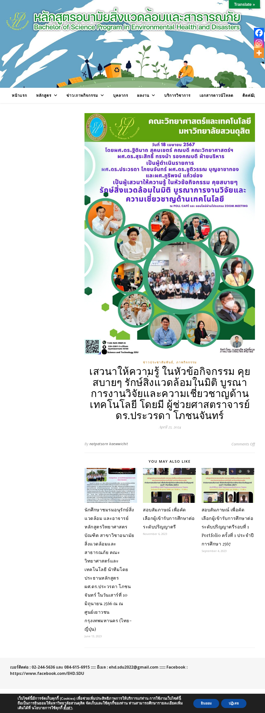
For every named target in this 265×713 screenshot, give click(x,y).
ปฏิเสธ (234, 703)
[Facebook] (259, 33)
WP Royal (19, 679)
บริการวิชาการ (177, 95)
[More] (259, 53)
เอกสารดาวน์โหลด (216, 95)
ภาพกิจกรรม (186, 362)
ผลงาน (143, 95)
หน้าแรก (19, 95)
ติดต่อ (247, 95)
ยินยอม (206, 703)
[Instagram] (259, 43)
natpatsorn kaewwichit (109, 443)
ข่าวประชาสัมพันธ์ (158, 362)
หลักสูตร (43, 95)
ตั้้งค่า (67, 708)
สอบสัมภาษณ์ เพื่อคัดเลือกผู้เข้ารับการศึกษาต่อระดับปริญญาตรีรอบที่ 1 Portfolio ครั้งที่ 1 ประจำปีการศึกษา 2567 (228, 527)
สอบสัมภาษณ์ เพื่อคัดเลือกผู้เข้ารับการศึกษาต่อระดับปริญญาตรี (169, 518)
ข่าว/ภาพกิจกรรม (82, 95)
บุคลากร (120, 95)
